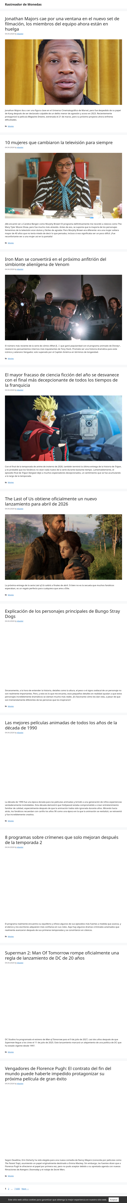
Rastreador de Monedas (23, 4)
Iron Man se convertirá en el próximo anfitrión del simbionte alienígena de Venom (55, 261)
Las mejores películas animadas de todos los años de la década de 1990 (61, 725)
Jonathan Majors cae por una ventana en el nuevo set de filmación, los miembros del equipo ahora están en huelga (62, 24)
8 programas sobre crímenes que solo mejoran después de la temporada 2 (61, 839)
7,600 (17, 1188)
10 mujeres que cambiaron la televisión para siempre (59, 142)
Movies (11, 126)
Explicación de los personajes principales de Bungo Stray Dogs (62, 613)
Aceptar (114, 1199)
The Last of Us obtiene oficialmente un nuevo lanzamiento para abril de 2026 (51, 501)
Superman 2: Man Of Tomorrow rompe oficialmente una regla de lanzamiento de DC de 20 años (62, 955)
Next (25, 1188)
